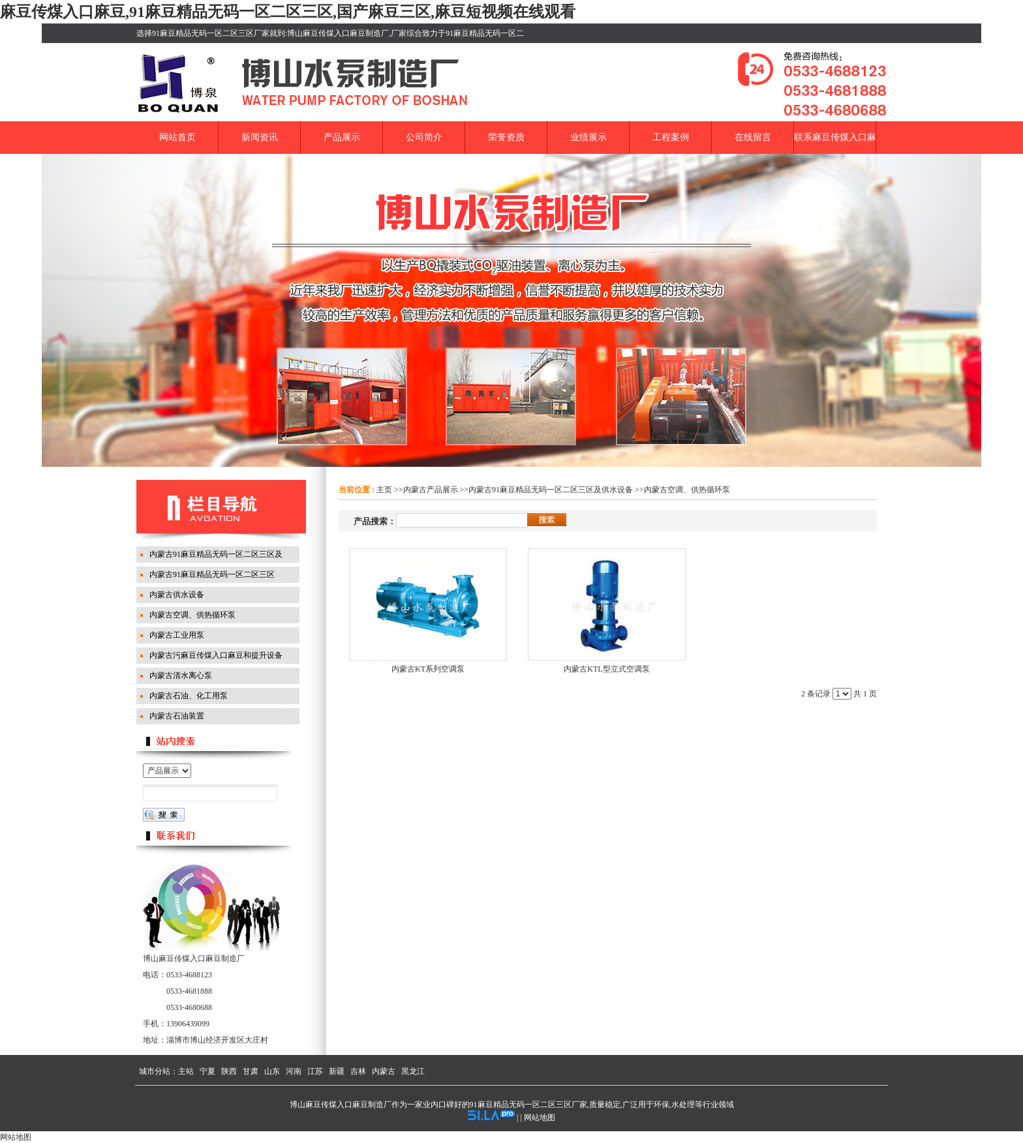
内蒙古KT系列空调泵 (428, 669)
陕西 (229, 1071)
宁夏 (207, 1071)
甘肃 (250, 1071)
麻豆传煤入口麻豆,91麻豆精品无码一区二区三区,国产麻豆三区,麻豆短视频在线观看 (287, 11)
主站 (186, 1071)
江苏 (315, 1071)
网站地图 (539, 1117)
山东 (272, 1071)
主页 (384, 489)
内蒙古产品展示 (430, 489)
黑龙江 (413, 1071)
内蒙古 (383, 1071)
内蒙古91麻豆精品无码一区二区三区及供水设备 (550, 489)
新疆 (336, 1071)
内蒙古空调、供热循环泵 (687, 489)
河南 (293, 1071)
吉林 (358, 1071)
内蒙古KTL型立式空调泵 (606, 669)
